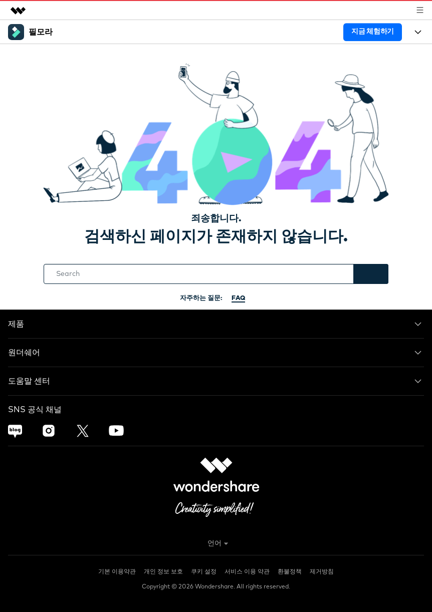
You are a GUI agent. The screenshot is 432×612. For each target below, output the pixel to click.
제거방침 (322, 572)
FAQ (238, 298)
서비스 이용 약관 (247, 572)
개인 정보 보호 (163, 572)
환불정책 (290, 572)
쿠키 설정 (204, 572)
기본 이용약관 (117, 572)
